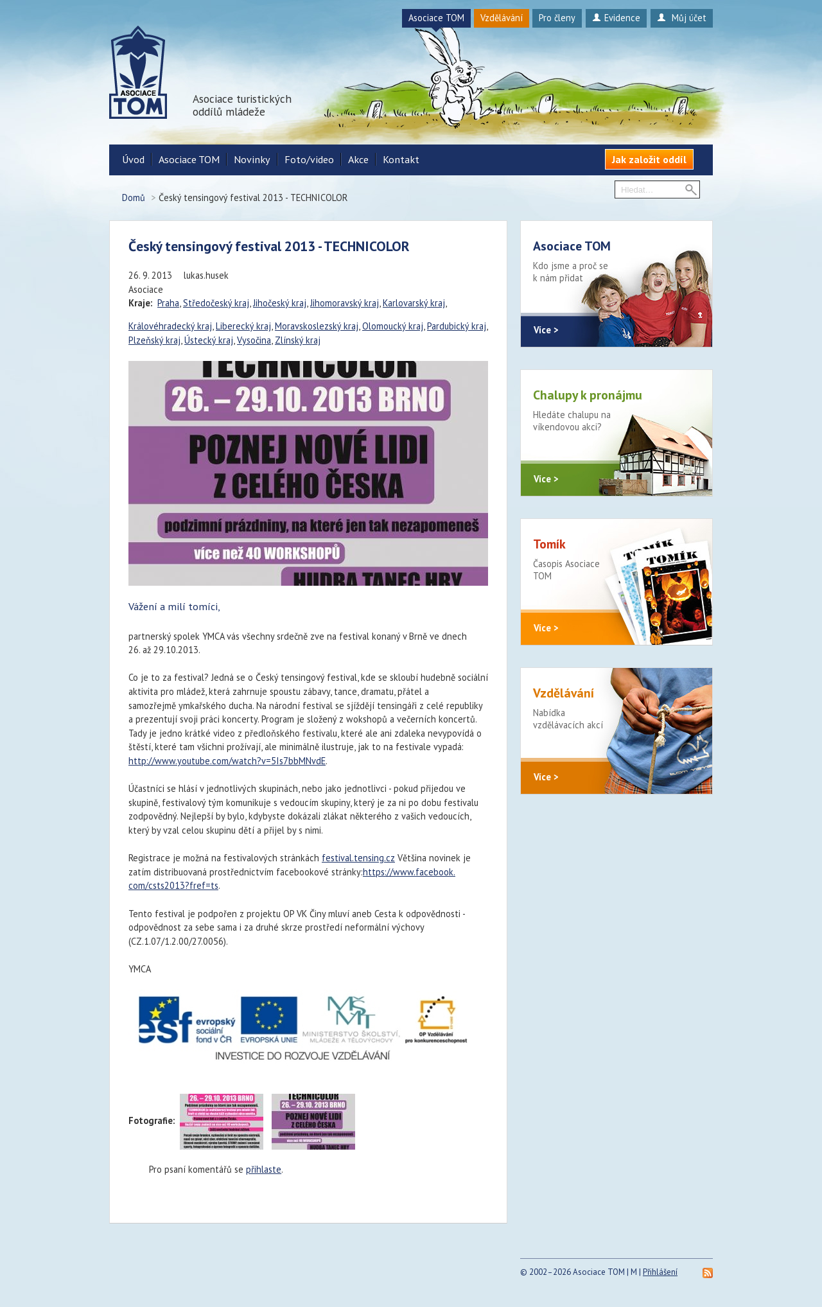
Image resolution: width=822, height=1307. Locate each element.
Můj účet (681, 18)
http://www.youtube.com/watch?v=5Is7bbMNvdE (227, 761)
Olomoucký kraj (392, 326)
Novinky (252, 159)
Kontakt (401, 159)
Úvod (133, 159)
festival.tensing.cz (358, 858)
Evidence (616, 18)
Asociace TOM (436, 18)
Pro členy (557, 18)
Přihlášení (660, 1272)
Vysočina (254, 340)
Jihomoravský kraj (344, 303)
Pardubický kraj (456, 326)
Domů (133, 197)
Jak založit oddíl (649, 159)
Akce (358, 159)
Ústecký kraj (208, 340)
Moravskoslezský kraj (316, 326)
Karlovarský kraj (414, 303)
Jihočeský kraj (279, 303)
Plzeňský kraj (154, 340)
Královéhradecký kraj (170, 326)
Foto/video (309, 159)
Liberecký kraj (243, 326)
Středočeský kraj (216, 303)
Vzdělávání (501, 18)
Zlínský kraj (297, 340)
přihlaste (263, 1169)
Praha (168, 303)
